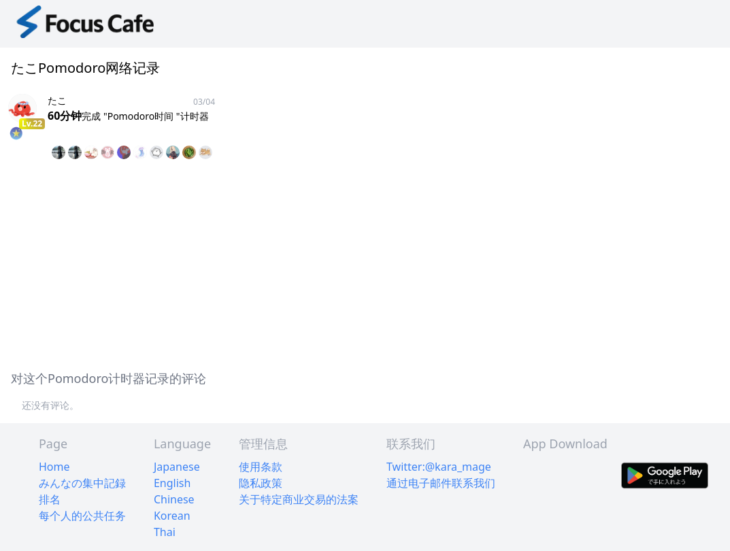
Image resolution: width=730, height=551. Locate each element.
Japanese (177, 466)
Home (54, 466)
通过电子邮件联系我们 (440, 482)
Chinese (174, 499)
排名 (50, 499)
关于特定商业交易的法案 (299, 499)
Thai (165, 531)
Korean (172, 515)
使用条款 (260, 466)
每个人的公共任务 (82, 515)
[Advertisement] (365, 262)
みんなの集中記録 (82, 482)
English (172, 482)
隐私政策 (260, 482)
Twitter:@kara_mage (438, 466)
